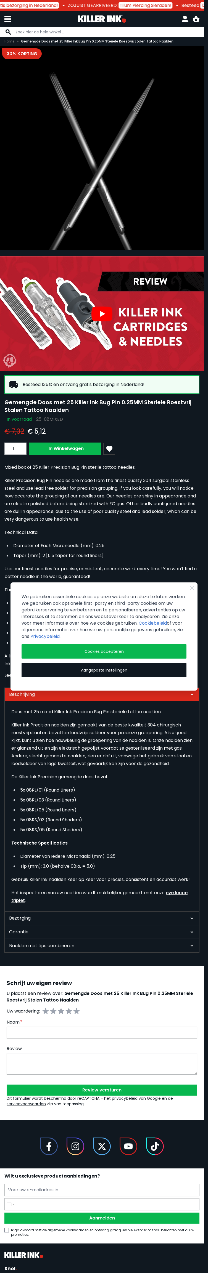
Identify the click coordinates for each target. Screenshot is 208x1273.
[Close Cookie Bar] (192, 588)
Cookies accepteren (104, 651)
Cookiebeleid (153, 623)
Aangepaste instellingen (104, 670)
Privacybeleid (45, 636)
